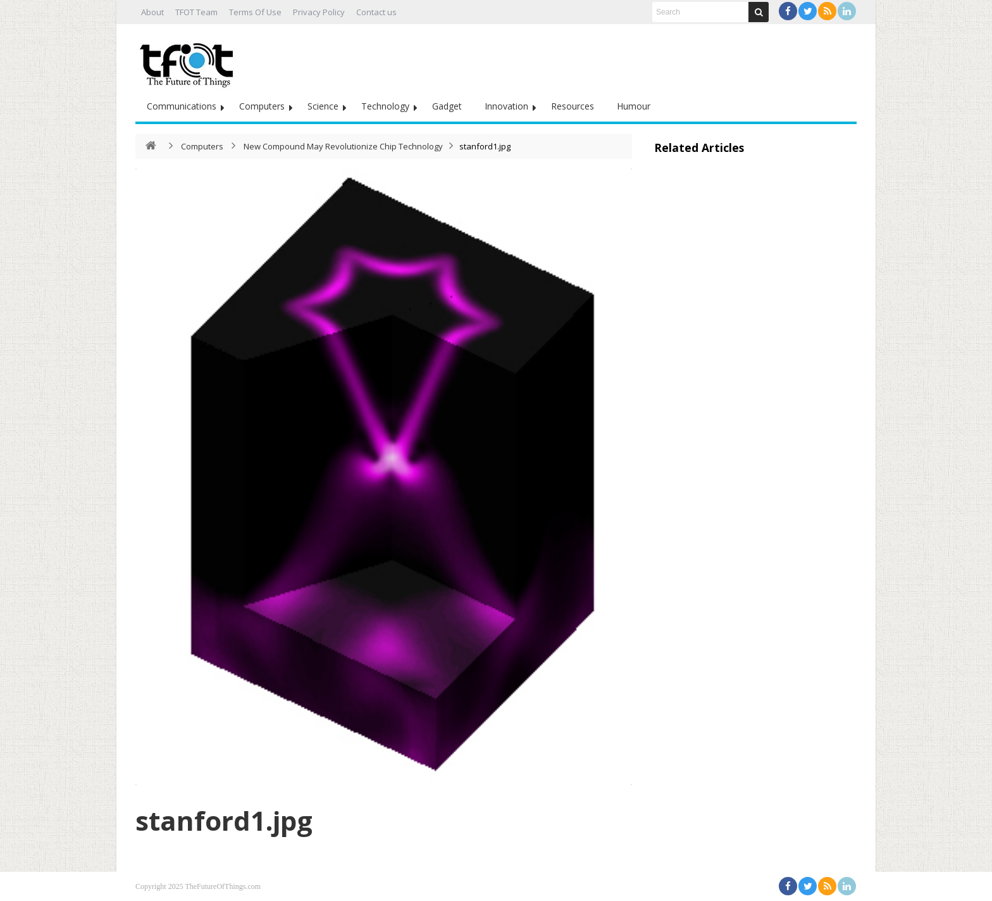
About (152, 12)
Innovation (506, 106)
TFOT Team (196, 12)
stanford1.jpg (224, 820)
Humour (633, 106)
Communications (181, 106)
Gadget (447, 106)
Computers (262, 106)
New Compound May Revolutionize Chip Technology (343, 146)
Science (322, 106)
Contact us (376, 12)
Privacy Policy (319, 12)
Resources (572, 106)
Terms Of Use (255, 12)
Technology (385, 106)
